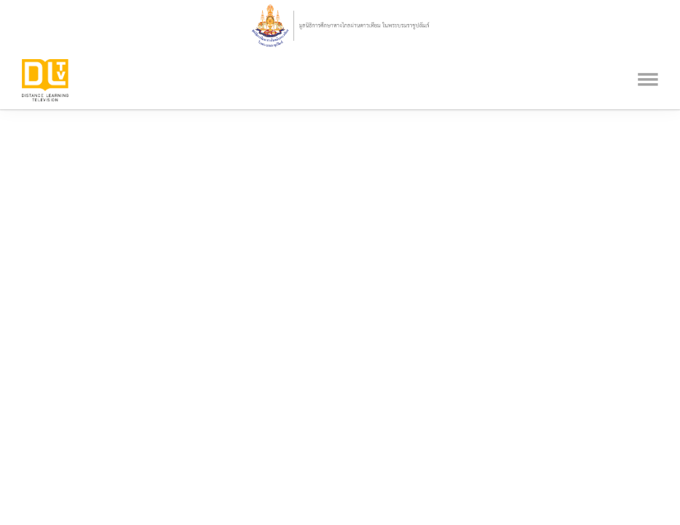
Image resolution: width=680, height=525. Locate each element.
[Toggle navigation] (648, 60)
